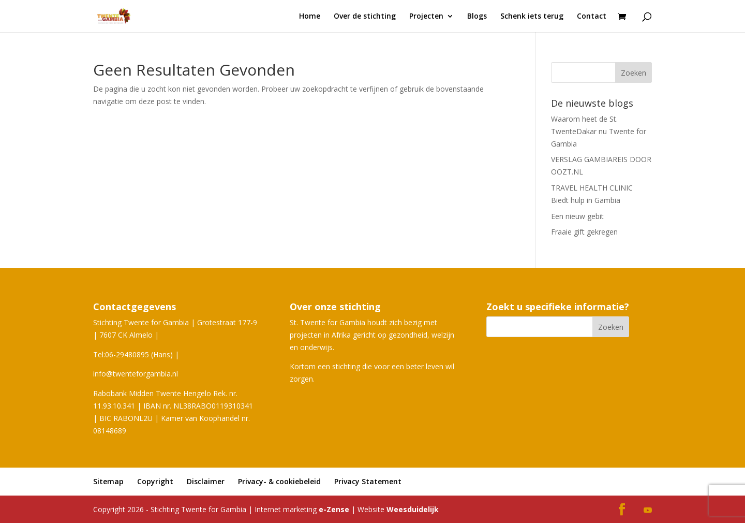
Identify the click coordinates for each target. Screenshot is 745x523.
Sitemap (108, 481)
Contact (591, 16)
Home (309, 16)
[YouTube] (648, 510)
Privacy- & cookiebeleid (279, 481)
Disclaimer (206, 481)
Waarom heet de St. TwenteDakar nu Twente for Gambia (598, 131)
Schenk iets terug (531, 16)
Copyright (155, 481)
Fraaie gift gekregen (584, 232)
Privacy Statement (367, 481)
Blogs (477, 16)
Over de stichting (365, 16)
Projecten (426, 16)
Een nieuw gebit (577, 216)
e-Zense (334, 509)
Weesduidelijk (412, 509)
